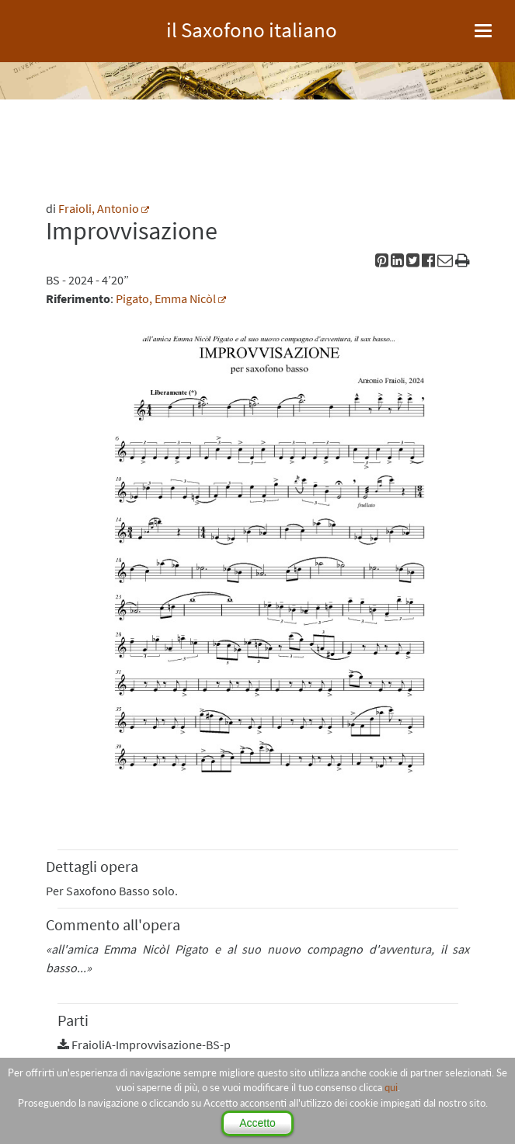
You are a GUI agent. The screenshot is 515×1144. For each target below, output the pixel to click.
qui (391, 1087)
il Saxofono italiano (251, 27)
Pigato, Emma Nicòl (166, 298)
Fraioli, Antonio (98, 208)
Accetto (257, 1123)
